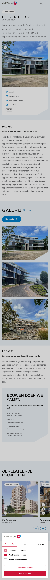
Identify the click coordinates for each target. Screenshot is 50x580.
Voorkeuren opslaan (25, 567)
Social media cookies (18, 559)
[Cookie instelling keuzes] (25, 555)
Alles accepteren (25, 573)
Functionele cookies (17, 550)
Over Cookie (40, 544)
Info (25, 544)
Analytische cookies (17, 555)
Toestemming (9, 544)
